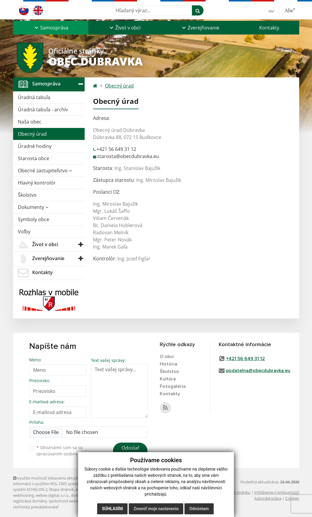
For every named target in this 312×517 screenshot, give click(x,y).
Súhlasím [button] (112, 508)
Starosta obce (33, 158)
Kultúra (168, 379)
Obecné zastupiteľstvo (45, 170)
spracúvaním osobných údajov (66, 454)
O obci (167, 356)
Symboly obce (33, 219)
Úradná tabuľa (34, 97)
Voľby (24, 231)
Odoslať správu (130, 451)
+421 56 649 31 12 (116, 149)
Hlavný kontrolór (37, 182)
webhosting (23, 495)
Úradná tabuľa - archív (43, 109)
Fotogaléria (173, 386)
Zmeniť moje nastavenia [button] (156, 508)
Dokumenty (33, 207)
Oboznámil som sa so (66, 451)
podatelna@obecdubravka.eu (258, 370)
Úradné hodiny (35, 146)
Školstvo (27, 195)
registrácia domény (30, 501)
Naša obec (29, 121)
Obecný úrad (32, 134)
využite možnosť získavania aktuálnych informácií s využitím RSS (49, 480)
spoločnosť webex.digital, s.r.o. (76, 501)
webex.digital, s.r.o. (52, 495)
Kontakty (269, 27)
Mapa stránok (61, 489)
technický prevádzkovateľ (35, 507)
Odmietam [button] (199, 508)
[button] (50, 28)
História (168, 364)
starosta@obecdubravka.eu (128, 156)
